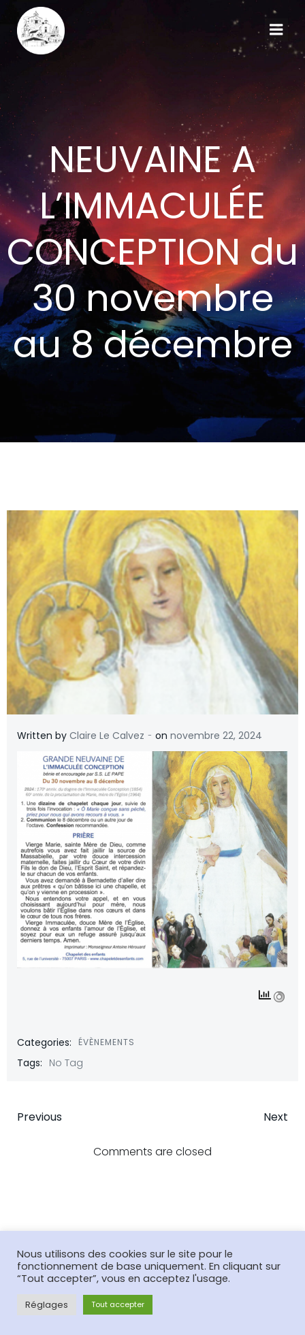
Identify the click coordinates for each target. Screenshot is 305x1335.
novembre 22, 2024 (216, 735)
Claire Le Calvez (106, 735)
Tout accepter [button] (117, 1304)
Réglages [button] (46, 1304)
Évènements (106, 1042)
